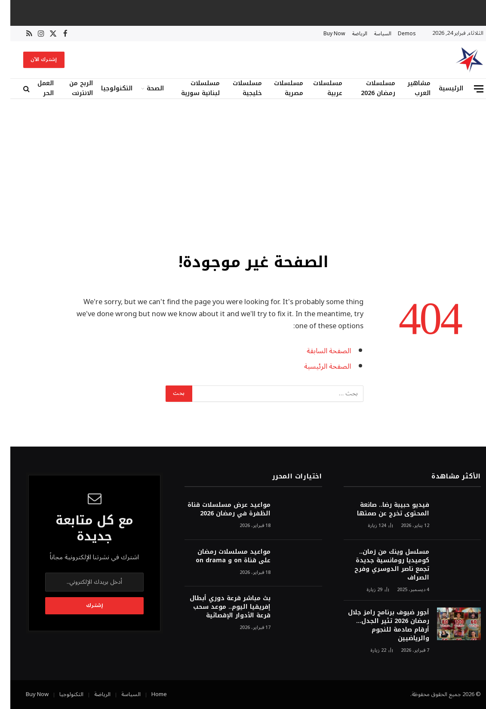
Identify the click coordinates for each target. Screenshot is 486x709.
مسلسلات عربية (317, 89)
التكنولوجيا (106, 88)
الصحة (145, 88)
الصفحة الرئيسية (317, 366)
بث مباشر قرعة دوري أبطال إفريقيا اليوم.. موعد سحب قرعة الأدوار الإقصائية (219, 607)
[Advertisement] (243, 174)
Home (149, 694)
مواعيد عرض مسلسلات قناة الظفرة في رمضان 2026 (218, 509)
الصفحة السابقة (318, 350)
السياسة (372, 33)
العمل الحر (35, 89)
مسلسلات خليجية (237, 89)
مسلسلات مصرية (278, 89)
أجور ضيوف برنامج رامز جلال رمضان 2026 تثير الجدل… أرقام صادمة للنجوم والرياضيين (378, 625)
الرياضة (349, 33)
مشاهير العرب (408, 89)
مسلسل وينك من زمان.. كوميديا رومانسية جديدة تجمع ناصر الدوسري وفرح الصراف (381, 565)
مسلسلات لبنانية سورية (190, 89)
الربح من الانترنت (71, 89)
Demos (397, 33)
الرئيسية (440, 88)
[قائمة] (468, 89)
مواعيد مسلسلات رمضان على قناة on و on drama (222, 556)
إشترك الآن (33, 59)
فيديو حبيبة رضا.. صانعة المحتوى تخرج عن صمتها (383, 509)
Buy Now (324, 33)
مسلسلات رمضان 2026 (368, 89)
